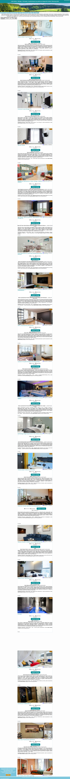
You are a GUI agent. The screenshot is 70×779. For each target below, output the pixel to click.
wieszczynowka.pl (67, 0)
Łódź (51, 20)
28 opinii (43, 370)
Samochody (25, 12)
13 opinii (48, 443)
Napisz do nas (46, 777)
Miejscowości (14, 12)
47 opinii (41, 45)
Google (2, 769)
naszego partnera (31, 52)
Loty (20, 12)
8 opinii (43, 676)
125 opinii (42, 748)
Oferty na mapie (9, 12)
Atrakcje (31, 12)
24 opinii (42, 478)
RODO (10, 773)
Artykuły (36, 12)
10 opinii (45, 81)
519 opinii (41, 334)
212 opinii (40, 712)
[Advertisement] (35, 642)
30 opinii (50, 407)
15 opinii (47, 263)
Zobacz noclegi (35, 43)
